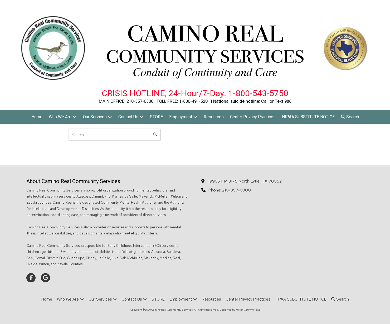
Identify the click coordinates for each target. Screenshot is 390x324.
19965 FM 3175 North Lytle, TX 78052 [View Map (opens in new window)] (245, 181)
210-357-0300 (236, 190)
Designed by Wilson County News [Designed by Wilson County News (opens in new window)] (240, 309)
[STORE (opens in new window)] (156, 117)
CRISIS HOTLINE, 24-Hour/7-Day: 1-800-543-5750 (195, 93)
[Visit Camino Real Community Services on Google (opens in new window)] (45, 277)
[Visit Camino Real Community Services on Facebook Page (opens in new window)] (31, 277)
